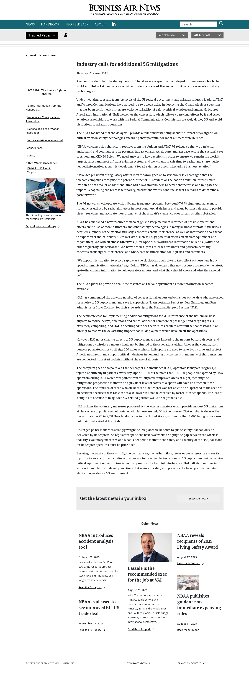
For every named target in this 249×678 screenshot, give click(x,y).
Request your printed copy (43, 226)
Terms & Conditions (138, 663)
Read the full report (92, 587)
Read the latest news (41, 55)
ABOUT (100, 24)
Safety (31, 155)
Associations (35, 148)
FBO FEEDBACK (76, 24)
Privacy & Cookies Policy (192, 663)
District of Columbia (39, 168)
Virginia (31, 172)
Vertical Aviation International (45, 140)
